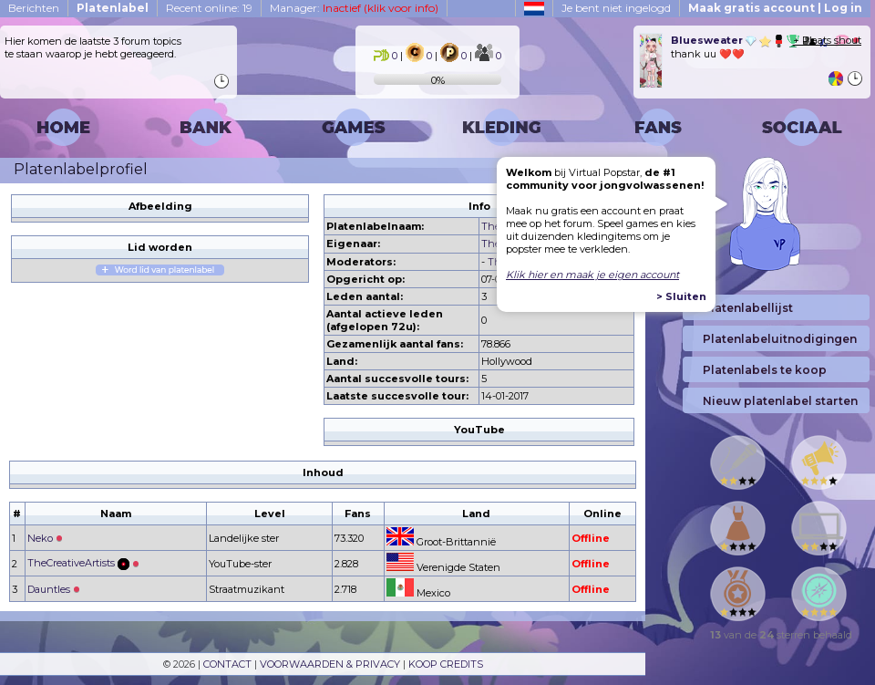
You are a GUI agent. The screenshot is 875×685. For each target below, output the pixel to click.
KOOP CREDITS (445, 664)
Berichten (33, 8)
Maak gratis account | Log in (775, 8)
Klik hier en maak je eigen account (592, 274)
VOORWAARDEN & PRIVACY (330, 664)
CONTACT (227, 664)
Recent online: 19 (209, 8)
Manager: (354, 8)
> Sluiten (681, 296)
